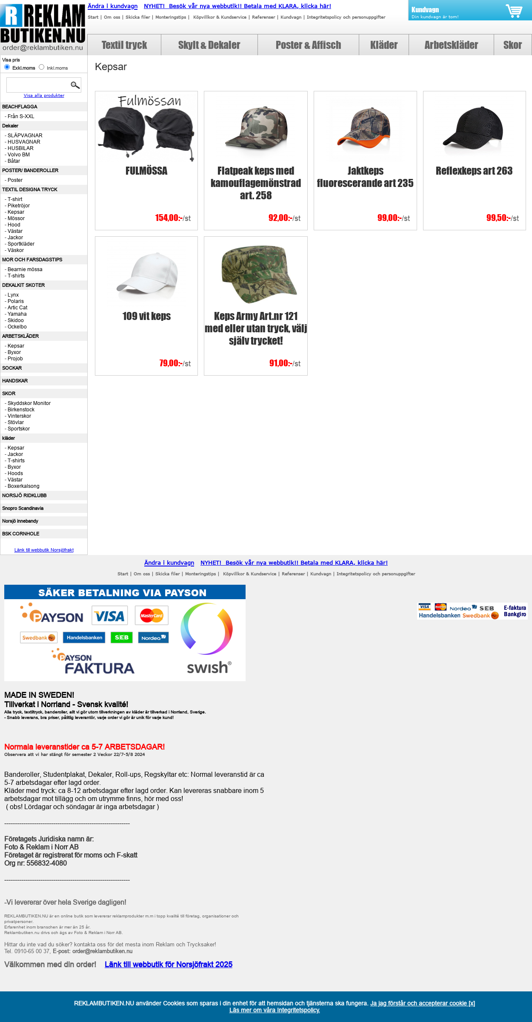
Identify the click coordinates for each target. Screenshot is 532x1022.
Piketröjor (19, 205)
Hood (14, 224)
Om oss (112, 17)
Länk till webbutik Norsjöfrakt (44, 550)
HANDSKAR (15, 381)
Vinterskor (19, 416)
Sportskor (19, 428)
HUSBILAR (21, 148)
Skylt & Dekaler (209, 45)
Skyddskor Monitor (29, 403)
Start (93, 17)
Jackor (15, 237)
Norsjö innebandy (20, 521)
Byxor (14, 352)
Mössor (16, 218)
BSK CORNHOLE (20, 534)
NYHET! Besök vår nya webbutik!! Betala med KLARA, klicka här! (237, 6)
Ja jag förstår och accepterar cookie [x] (422, 1003)
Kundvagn (290, 17)
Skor (512, 45)
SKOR (8, 393)
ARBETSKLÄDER (20, 336)
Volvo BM (19, 154)
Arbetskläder (451, 45)
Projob (15, 358)
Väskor (16, 250)
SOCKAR (12, 368)
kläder (8, 438)
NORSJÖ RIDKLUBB (24, 495)
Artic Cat (17, 307)
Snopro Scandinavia (22, 508)
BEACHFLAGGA (19, 107)
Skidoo (16, 320)
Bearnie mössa (25, 269)
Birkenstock (21, 409)
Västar (15, 231)
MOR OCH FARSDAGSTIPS (32, 260)
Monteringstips (170, 17)
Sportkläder (21, 244)
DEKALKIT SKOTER (23, 285)
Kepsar (16, 212)
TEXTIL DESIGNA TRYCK (29, 190)
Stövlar (16, 422)
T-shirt (15, 199)
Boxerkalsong (24, 486)
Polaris (16, 301)
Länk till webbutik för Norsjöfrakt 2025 (168, 964)
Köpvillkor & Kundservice (219, 17)
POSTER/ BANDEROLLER (30, 170)
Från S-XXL (21, 116)
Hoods (15, 473)
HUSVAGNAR (24, 142)
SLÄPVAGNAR (25, 135)
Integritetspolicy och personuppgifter (346, 17)
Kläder (384, 45)
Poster (15, 180)
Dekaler (10, 126)
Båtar (14, 161)
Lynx (13, 295)
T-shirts (16, 275)
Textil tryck (124, 45)
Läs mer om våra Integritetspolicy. (274, 1010)
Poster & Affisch (308, 45)
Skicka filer (138, 17)
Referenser (263, 17)
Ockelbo (17, 326)
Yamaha (17, 314)
